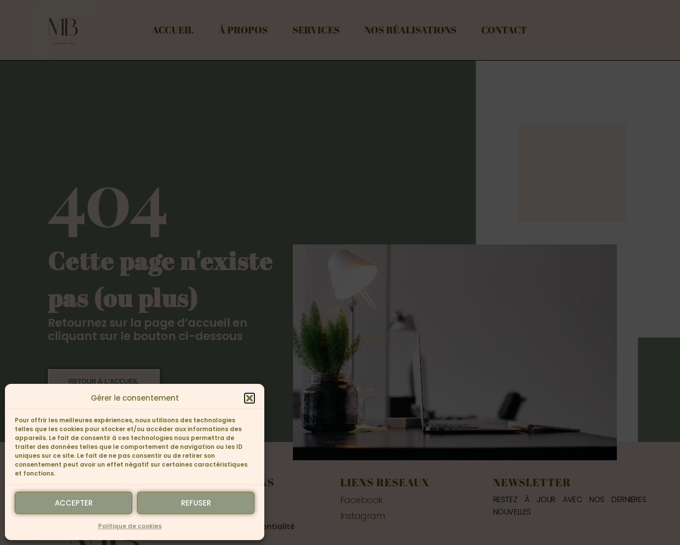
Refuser (196, 503)
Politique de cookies (130, 526)
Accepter (74, 503)
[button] (249, 398)
